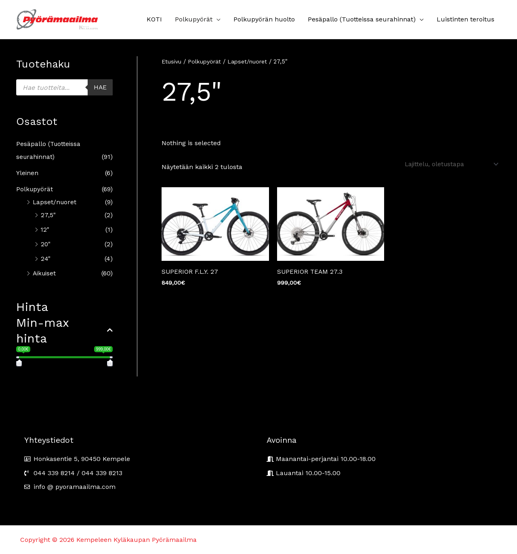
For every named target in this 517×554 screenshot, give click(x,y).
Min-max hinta (64, 330)
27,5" (48, 215)
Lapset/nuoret (55, 202)
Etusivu (172, 61)
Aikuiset (45, 273)
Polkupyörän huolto (264, 19)
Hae (100, 87)
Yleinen (27, 173)
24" (45, 258)
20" (46, 244)
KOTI (154, 19)
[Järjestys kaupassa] (446, 164)
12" (45, 229)
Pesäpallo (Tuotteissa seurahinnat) (362, 19)
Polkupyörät (193, 19)
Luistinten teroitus (465, 19)
